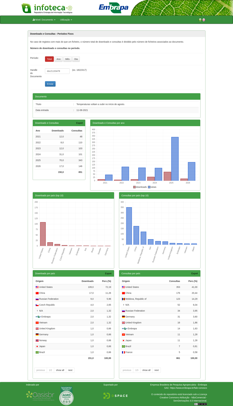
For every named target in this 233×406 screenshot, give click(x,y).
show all (60, 370)
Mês (67, 59)
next (70, 370)
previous (41, 370)
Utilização (66, 19)
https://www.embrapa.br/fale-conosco (188, 388)
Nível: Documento (44, 19)
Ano (59, 59)
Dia (76, 59)
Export (79, 123)
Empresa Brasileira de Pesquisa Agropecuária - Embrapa (178, 384)
